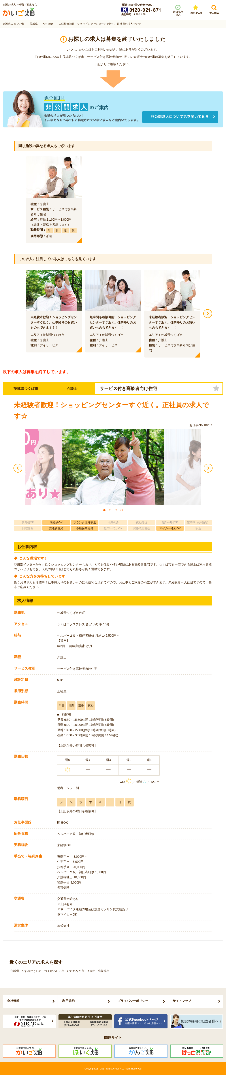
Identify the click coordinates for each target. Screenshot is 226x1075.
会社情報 (13, 1001)
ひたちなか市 (75, 971)
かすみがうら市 (32, 971)
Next (207, 313)
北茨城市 (103, 971)
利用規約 (68, 1001)
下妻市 (91, 971)
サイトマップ (182, 1001)
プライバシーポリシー (132, 1001)
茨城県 (14, 971)
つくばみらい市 (54, 971)
